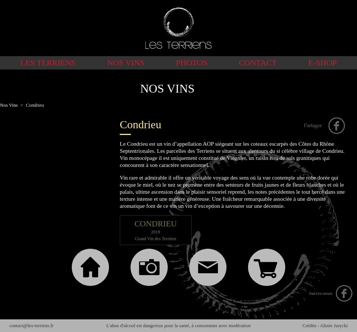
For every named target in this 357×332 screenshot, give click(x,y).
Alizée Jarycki (334, 325)
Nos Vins (125, 62)
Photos (192, 62)
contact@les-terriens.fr (31, 325)
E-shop (322, 62)
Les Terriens (47, 62)
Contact (258, 62)
